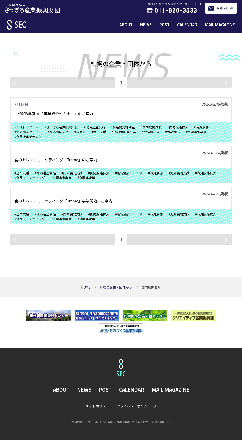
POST (164, 24)
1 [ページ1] (121, 82)
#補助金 (80, 131)
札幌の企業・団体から (116, 287)
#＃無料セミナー (26, 127)
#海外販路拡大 (205, 173)
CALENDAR (187, 24)
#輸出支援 (98, 131)
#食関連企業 (86, 177)
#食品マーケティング (29, 177)
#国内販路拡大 (177, 127)
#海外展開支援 (58, 131)
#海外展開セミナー (28, 131)
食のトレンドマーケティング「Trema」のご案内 (55, 159)
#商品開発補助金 (123, 127)
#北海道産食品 (94, 127)
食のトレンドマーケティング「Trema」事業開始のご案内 (63, 201)
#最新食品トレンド (128, 173)
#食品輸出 (172, 131)
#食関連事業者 (196, 131)
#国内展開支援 (151, 127)
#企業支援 (21, 173)
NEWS (146, 24)
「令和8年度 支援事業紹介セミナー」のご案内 (53, 113)
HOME (86, 287)
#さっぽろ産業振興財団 (61, 127)
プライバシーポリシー (134, 405)
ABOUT (126, 24)
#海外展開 (201, 127)
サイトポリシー (97, 405)
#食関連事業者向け (28, 136)
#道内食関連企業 (124, 131)
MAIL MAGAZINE (220, 24)
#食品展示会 (151, 131)
